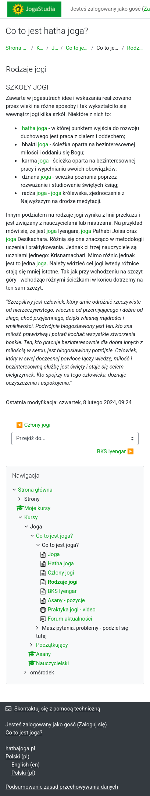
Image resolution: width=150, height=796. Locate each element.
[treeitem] (75, 581)
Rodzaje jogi (135, 48)
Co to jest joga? (77, 48)
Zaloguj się (92, 724)
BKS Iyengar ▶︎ (115, 451)
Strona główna (17, 48)
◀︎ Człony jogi (33, 425)
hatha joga (34, 128)
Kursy (39, 48)
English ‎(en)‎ (25, 764)
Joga (54, 48)
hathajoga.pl (20, 748)
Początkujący (52, 645)
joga (43, 144)
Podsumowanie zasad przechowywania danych (62, 786)
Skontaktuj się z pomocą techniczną (53, 708)
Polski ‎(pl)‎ (17, 756)
